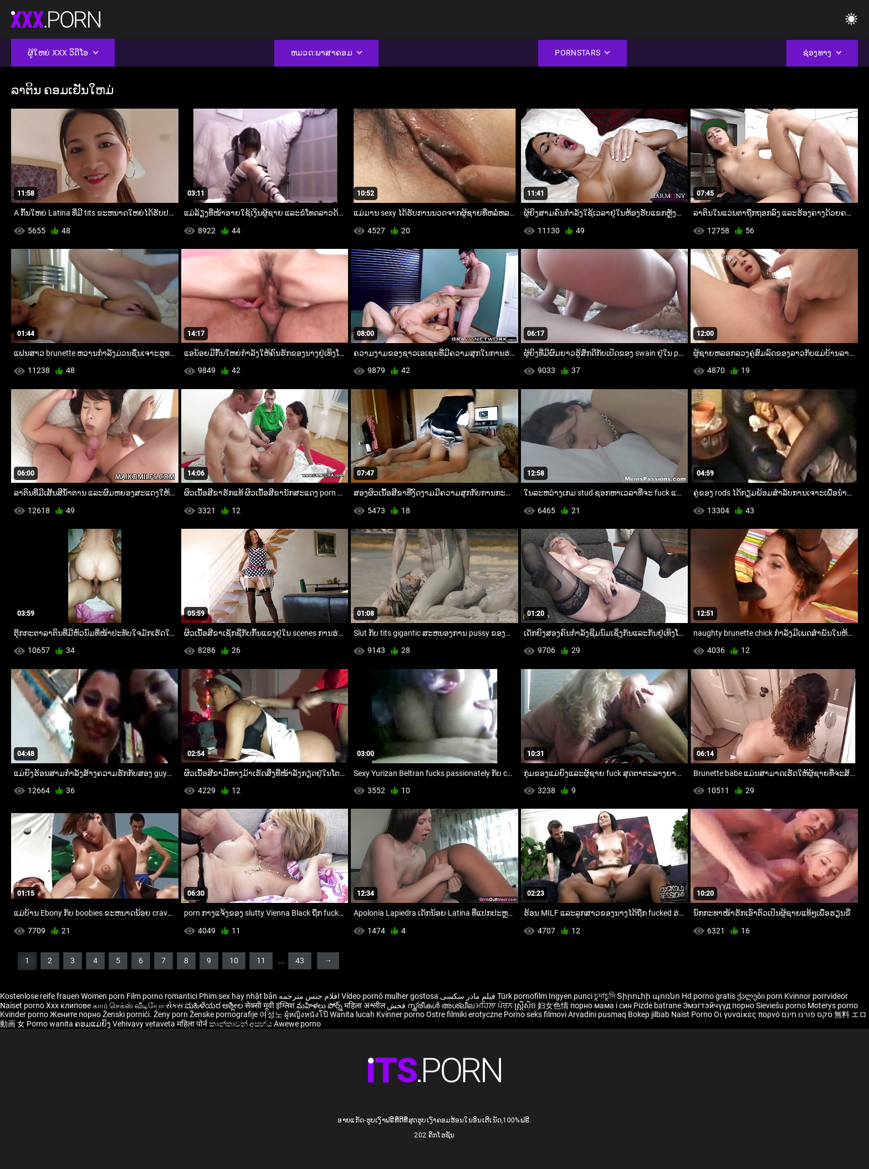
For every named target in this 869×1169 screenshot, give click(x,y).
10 (233, 960)
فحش (397, 1005)
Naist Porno (692, 1014)
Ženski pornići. (128, 1014)
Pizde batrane (657, 1005)
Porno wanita (51, 1023)
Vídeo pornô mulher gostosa (389, 996)
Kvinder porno (25, 1014)
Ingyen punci (570, 996)
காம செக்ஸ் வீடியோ (128, 1005)
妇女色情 (554, 1005)
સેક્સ (174, 1005)
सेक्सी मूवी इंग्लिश (270, 1005)
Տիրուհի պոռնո (649, 996)
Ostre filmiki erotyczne (464, 1014)
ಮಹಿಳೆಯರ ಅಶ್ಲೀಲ (215, 1005)
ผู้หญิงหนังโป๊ (307, 1014)
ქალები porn (760, 996)
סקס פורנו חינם (806, 1014)
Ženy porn (172, 1014)
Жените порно (76, 1014)
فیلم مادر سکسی (467, 996)
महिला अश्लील (365, 1005)
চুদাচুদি (604, 996)
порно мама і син (601, 1005)
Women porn (103, 996)
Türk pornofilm (522, 996)
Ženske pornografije (224, 1014)
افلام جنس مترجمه (309, 996)
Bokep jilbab (648, 1014)
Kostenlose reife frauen (39, 996)
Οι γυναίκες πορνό (747, 1014)
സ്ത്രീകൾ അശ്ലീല (441, 1005)
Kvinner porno (401, 1014)
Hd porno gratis (708, 996)
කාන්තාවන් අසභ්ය (241, 1023)
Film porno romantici (161, 996)
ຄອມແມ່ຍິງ (94, 1023)
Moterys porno (832, 1005)
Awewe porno (297, 1023)
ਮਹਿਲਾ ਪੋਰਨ (495, 1005)
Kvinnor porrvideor (816, 996)
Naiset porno (23, 1005)
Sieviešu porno (781, 1005)
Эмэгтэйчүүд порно (719, 1005)
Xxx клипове (68, 1005)
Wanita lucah (353, 1014)
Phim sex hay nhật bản (238, 996)
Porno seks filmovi (535, 1014)
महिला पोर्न (193, 1023)
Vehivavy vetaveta (145, 1023)
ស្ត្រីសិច (526, 1005)
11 (261, 960)
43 (299, 960)
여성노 (271, 1014)
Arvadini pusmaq (598, 1014)
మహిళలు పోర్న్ (320, 1005)
